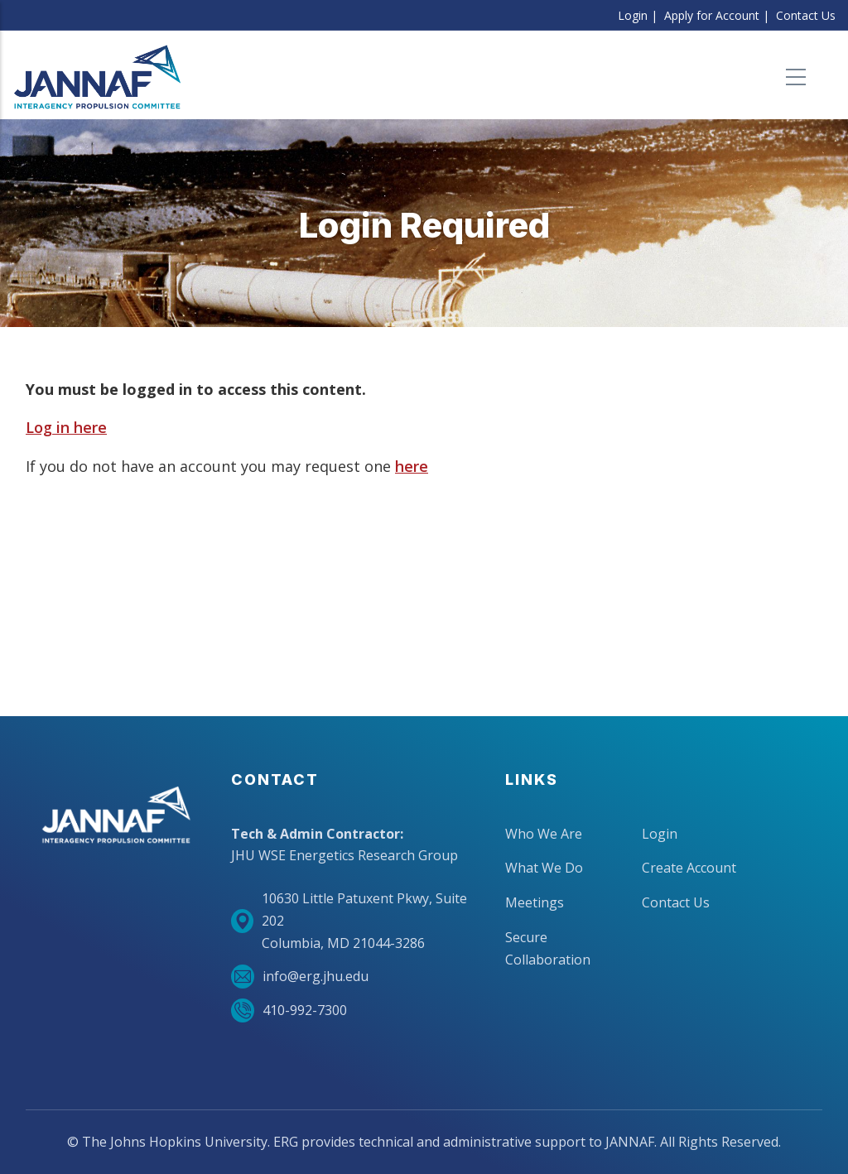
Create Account (689, 868)
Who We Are (543, 834)
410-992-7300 (289, 1010)
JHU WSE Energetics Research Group (344, 855)
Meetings (534, 902)
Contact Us (806, 15)
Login (633, 15)
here (411, 466)
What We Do (544, 868)
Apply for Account (711, 15)
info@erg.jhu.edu (300, 977)
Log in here (66, 427)
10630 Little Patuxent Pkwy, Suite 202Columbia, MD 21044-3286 (349, 920)
